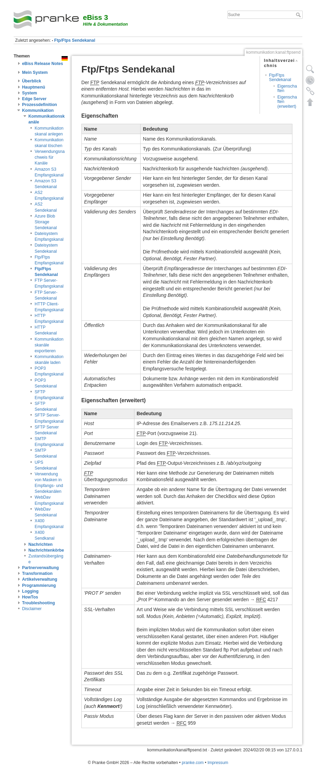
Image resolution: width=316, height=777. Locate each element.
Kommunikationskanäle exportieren (49, 345)
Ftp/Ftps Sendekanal (74, 40)
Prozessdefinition (39, 104)
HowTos (30, 597)
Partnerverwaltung (40, 567)
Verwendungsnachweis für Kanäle (50, 157)
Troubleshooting (38, 603)
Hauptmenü (33, 87)
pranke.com (193, 762)
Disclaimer (32, 608)
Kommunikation (38, 110)
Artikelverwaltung (39, 579)
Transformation (37, 573)
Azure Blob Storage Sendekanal (46, 222)
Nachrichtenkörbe (46, 550)
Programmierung (39, 585)
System (29, 93)
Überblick (31, 81)
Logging (30, 591)
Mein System (35, 72)
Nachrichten (40, 544)
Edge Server (34, 98)
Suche (299, 14)
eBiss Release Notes (42, 63)
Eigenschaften (287, 88)
